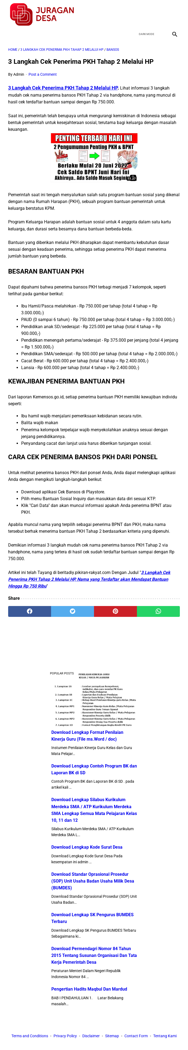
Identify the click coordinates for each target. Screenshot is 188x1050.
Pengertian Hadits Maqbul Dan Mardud (89, 989)
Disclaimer (91, 1036)
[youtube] (161, 15)
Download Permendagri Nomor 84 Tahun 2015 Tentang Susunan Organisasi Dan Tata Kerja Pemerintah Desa (94, 955)
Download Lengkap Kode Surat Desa (87, 847)
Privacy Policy (65, 1036)
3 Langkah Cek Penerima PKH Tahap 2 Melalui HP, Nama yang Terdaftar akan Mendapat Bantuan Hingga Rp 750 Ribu (89, 579)
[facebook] (136, 15)
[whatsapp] (158, 611)
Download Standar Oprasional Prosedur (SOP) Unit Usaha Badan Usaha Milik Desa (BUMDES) (92, 881)
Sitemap (112, 1036)
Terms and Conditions (29, 1036)
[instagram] (174, 15)
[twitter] (148, 15)
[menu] (11, 34)
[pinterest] (115, 611)
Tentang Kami (165, 1036)
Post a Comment (43, 74)
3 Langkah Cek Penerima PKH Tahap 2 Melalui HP (63, 88)
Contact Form (136, 1036)
